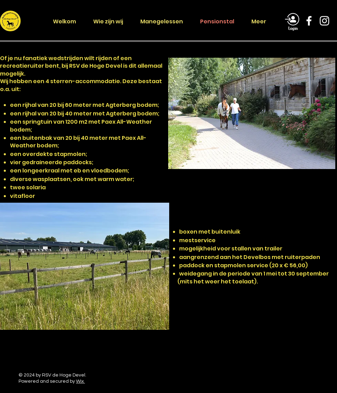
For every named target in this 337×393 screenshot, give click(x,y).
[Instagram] (324, 20)
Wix (80, 381)
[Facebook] (309, 20)
